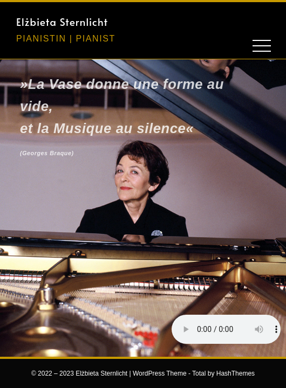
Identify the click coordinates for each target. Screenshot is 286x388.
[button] (241, 20)
